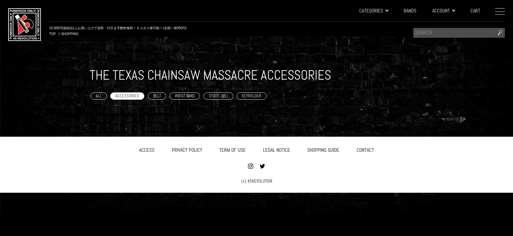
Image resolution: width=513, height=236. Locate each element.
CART (475, 10)
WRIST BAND (185, 96)
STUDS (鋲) (218, 96)
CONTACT (365, 148)
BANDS (410, 10)
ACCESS (146, 148)
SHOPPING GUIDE (323, 148)
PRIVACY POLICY (187, 148)
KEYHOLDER (251, 96)
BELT (157, 96)
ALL (99, 96)
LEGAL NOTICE (276, 148)
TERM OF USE (232, 148)
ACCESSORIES (127, 96)
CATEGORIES (373, 10)
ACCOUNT (443, 10)
